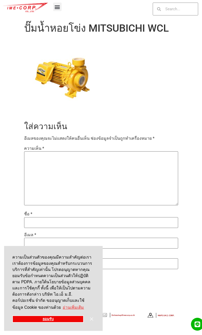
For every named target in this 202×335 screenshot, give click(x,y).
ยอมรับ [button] (48, 319)
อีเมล (30, 235)
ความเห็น (34, 148)
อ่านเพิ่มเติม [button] (73, 307)
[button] (57, 7)
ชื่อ (28, 214)
